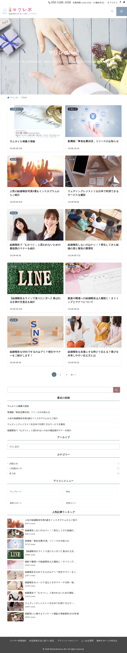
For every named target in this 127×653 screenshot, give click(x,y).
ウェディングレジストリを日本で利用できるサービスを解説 (36, 428)
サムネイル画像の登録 (18, 410)
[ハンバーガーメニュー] (3, 11)
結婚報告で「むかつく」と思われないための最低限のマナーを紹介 (39, 434)
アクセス (112, 2)
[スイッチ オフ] (107, 11)
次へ (72, 379)
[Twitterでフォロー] (124, 2)
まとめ (64, 477)
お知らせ (64, 468)
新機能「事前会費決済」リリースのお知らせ (28, 416)
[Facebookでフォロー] (120, 2)
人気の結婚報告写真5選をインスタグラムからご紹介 (32, 422)
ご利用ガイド (64, 473)
